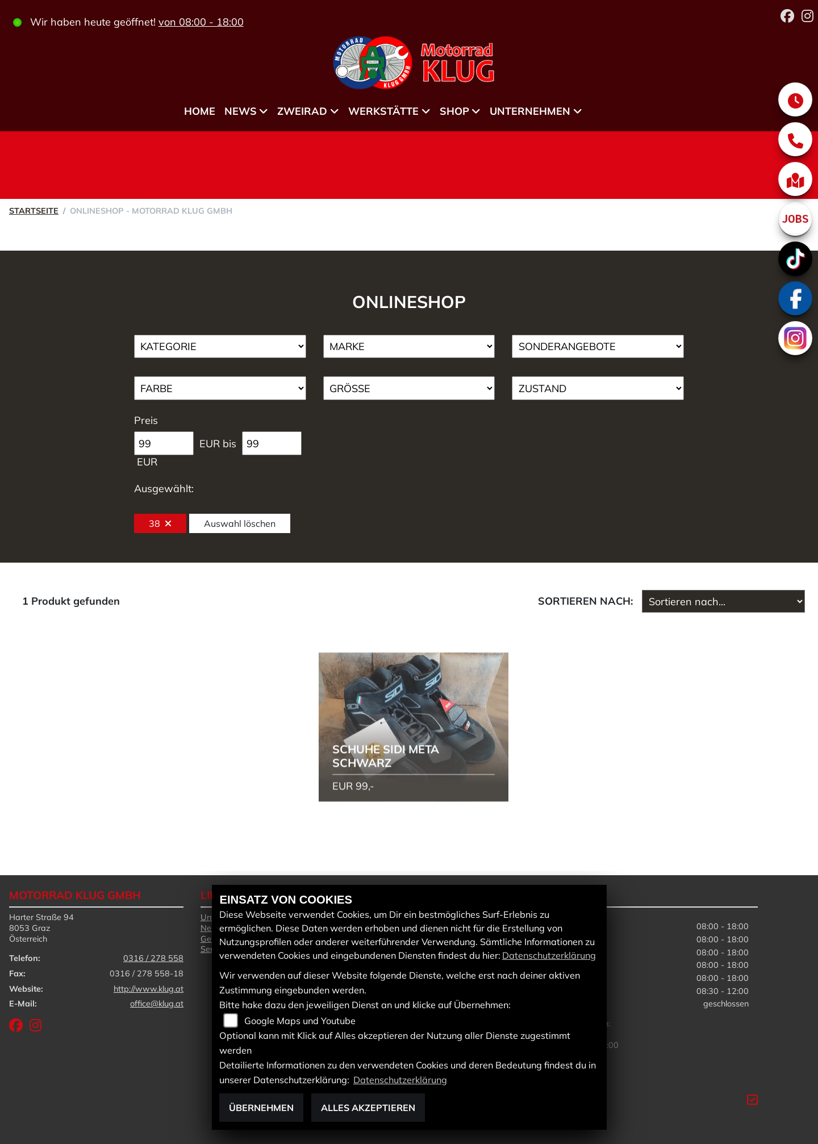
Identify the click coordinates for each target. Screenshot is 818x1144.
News (240, 111)
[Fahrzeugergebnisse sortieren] (723, 601)
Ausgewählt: (164, 488)
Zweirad (303, 111)
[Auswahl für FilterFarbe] (220, 388)
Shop (454, 111)
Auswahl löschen (240, 523)
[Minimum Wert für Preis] (164, 443)
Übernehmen (261, 1107)
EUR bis (218, 443)
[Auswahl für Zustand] (598, 388)
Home (199, 111)
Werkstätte (383, 111)
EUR (147, 461)
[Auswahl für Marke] (409, 347)
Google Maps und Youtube (300, 1020)
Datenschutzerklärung (549, 955)
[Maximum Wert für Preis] (272, 443)
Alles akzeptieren (368, 1107)
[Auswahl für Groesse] (409, 388)
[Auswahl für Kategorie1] (220, 347)
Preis (146, 420)
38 (160, 523)
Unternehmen (530, 111)
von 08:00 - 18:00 (201, 21)
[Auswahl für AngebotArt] (598, 347)
